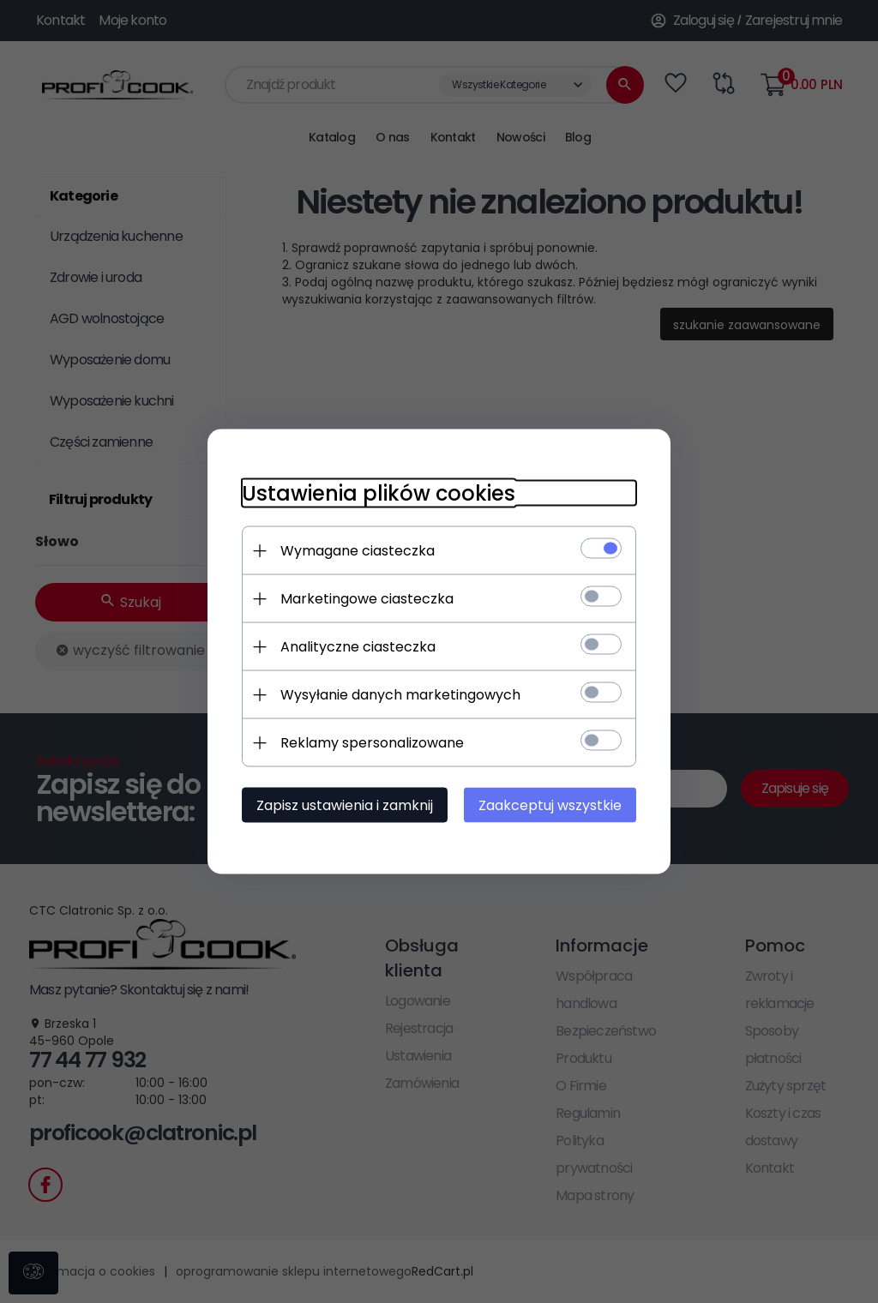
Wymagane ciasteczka (357, 551)
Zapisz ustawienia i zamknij (344, 805)
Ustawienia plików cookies (378, 493)
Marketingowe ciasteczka (367, 599)
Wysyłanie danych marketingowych (400, 695)
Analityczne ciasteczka (358, 647)
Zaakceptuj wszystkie (550, 805)
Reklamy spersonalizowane (372, 743)
